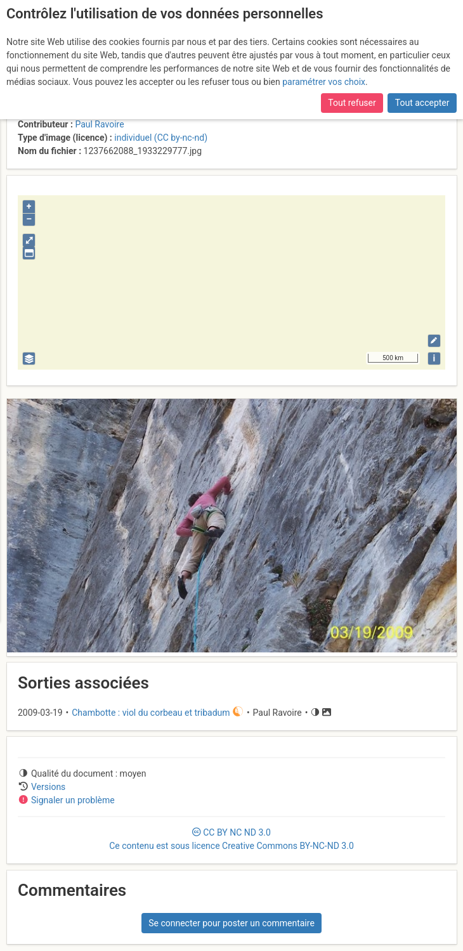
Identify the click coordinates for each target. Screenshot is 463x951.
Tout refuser (351, 103)
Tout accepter (422, 103)
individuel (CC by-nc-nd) (160, 138)
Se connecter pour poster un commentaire (231, 923)
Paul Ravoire (99, 124)
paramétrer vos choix (323, 82)
